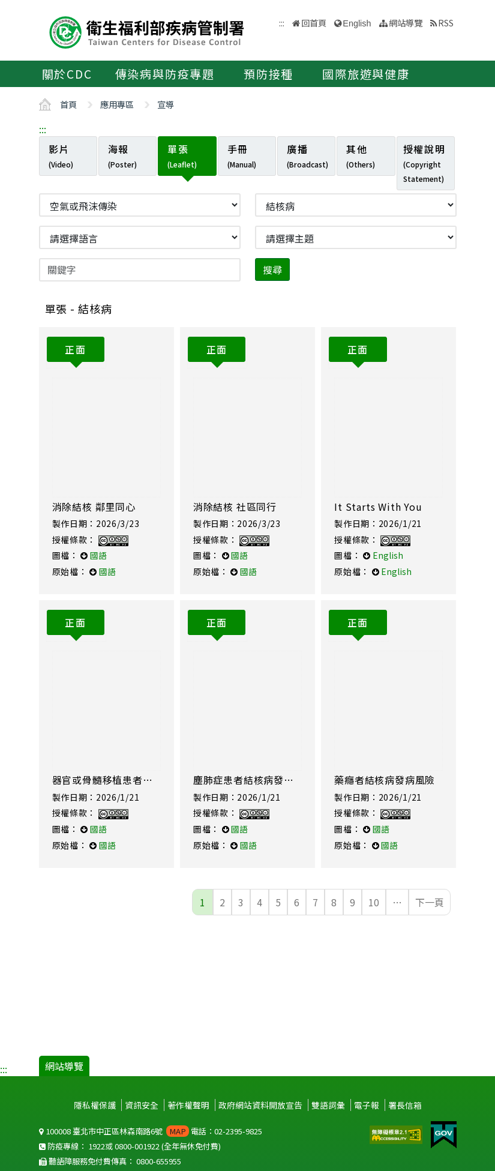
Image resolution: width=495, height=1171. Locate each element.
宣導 (165, 104)
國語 (98, 555)
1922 (96, 1146)
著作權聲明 (188, 1105)
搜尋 (272, 269)
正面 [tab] (75, 349)
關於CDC (67, 73)
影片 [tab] (61, 155)
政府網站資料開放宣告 (260, 1105)
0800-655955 (158, 1161)
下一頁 (429, 902)
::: (42, 129)
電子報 (366, 1105)
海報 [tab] (122, 155)
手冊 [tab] (241, 155)
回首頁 (313, 22)
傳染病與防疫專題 (165, 73)
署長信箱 (405, 1105)
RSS (446, 22)
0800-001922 (137, 1146)
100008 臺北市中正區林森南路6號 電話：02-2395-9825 (150, 1131)
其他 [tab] (360, 155)
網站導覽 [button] (405, 22)
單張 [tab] (182, 155)
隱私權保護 (95, 1105)
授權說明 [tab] (424, 163)
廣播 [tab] (307, 155)
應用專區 (117, 104)
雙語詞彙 (328, 1105)
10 (373, 902)
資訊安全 (141, 1105)
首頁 (68, 104)
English (357, 23)
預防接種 (268, 73)
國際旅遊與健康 (366, 73)
